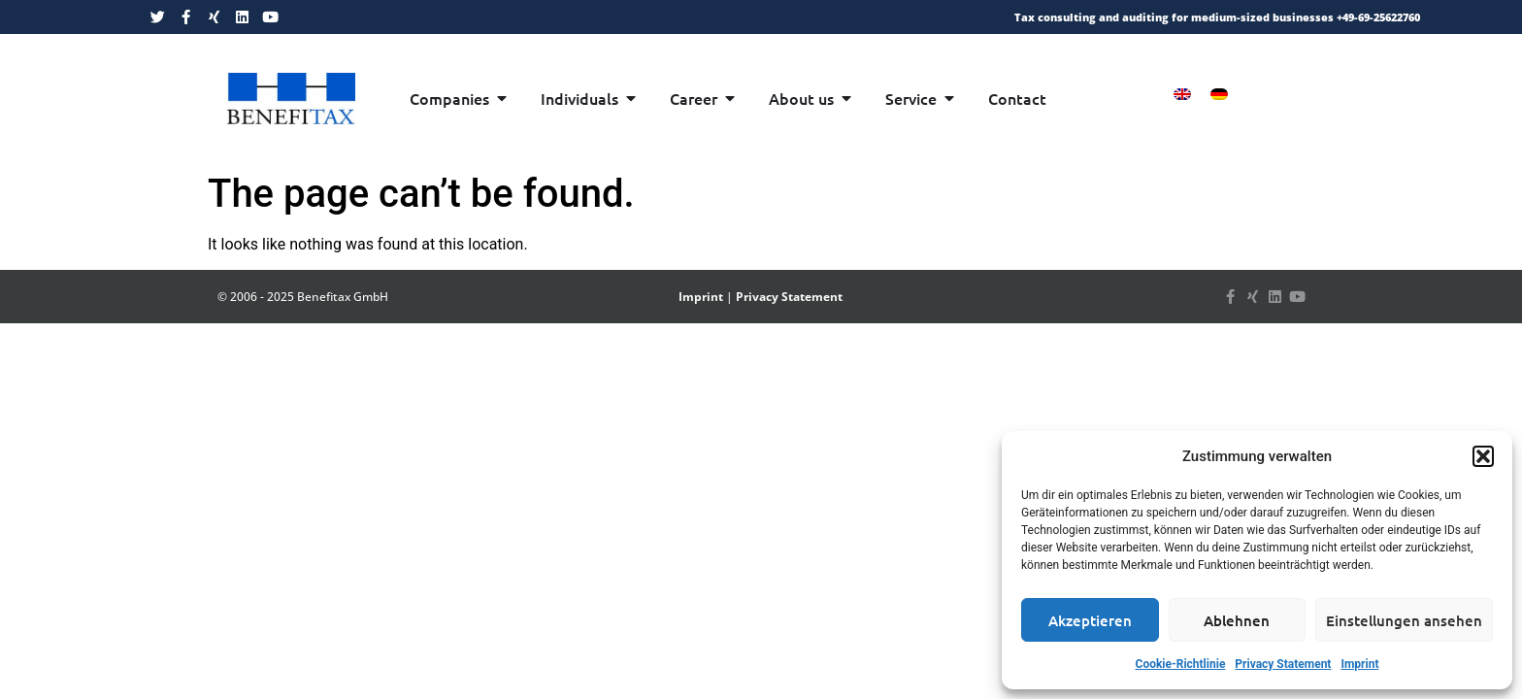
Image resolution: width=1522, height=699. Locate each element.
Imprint (1359, 664)
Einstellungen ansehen (1404, 620)
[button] (1483, 456)
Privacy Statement (1283, 664)
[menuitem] (1182, 94)
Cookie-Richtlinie (1181, 664)
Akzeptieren (1090, 620)
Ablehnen (1237, 620)
